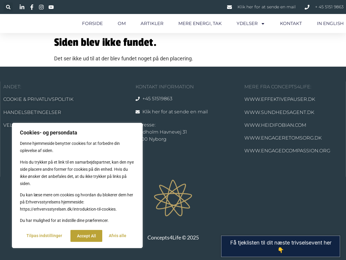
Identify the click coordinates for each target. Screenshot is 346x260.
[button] (8, 7)
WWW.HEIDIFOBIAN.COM (275, 125)
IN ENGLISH (330, 23)
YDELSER (251, 23)
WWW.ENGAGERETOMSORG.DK (283, 138)
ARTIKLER (152, 23)
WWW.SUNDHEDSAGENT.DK (279, 112)
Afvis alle (85, 236)
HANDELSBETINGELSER (32, 112)
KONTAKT (291, 23)
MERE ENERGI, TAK (200, 23)
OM (122, 23)
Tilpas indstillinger (44, 236)
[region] (77, 186)
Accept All (118, 236)
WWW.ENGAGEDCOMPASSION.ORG (287, 151)
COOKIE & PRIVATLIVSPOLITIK (38, 99)
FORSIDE (92, 23)
